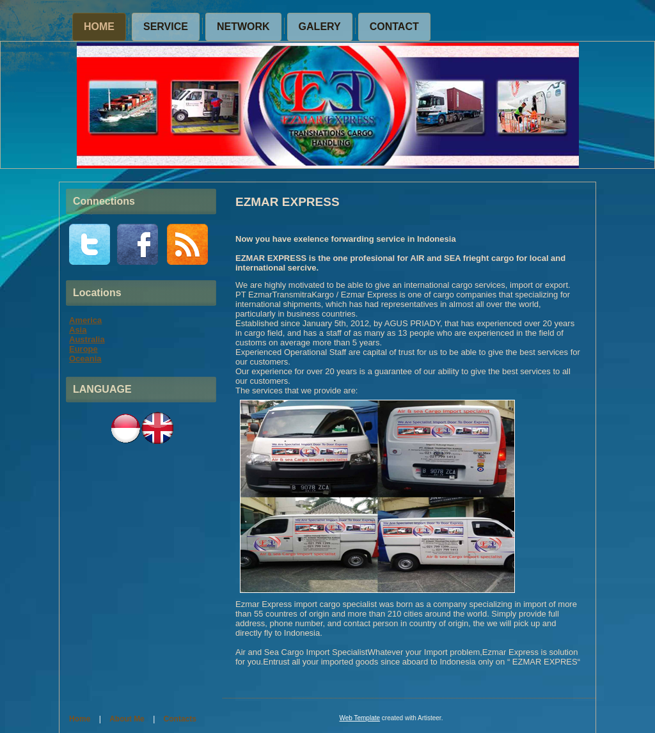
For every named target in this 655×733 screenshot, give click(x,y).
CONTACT (394, 26)
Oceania (85, 358)
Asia (77, 330)
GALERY (320, 26)
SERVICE (165, 26)
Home (99, 26)
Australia (87, 339)
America (85, 320)
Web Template (359, 717)
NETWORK (243, 26)
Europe (83, 349)
